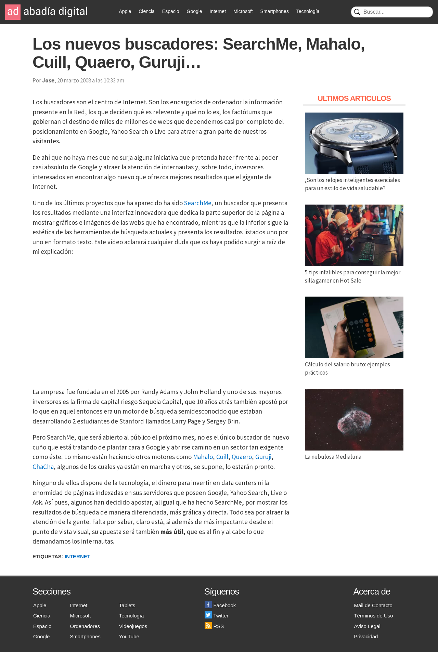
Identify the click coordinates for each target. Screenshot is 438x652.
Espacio (170, 11)
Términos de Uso (373, 615)
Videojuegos (133, 626)
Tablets (127, 605)
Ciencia (147, 11)
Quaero (242, 457)
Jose (48, 80)
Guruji (263, 457)
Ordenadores (85, 626)
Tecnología (308, 11)
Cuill (222, 457)
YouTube (129, 636)
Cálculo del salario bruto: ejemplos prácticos (354, 364)
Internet (218, 11)
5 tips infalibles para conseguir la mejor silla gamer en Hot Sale (354, 272)
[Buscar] (392, 11)
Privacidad (366, 636)
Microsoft (243, 11)
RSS (214, 626)
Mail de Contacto (373, 605)
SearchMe (197, 203)
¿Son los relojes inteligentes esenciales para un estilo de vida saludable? (354, 180)
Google (194, 11)
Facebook (220, 605)
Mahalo (203, 457)
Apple (125, 11)
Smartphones (274, 11)
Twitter (216, 615)
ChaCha (43, 466)
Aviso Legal (367, 626)
